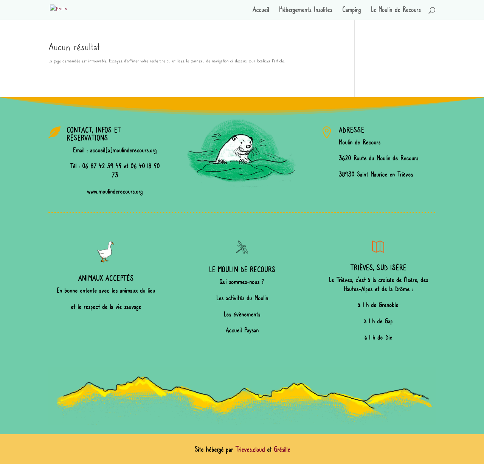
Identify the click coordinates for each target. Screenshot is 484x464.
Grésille (282, 449)
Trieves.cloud (250, 449)
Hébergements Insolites (305, 10)
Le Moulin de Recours (395, 10)
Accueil (260, 10)
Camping (351, 10)
